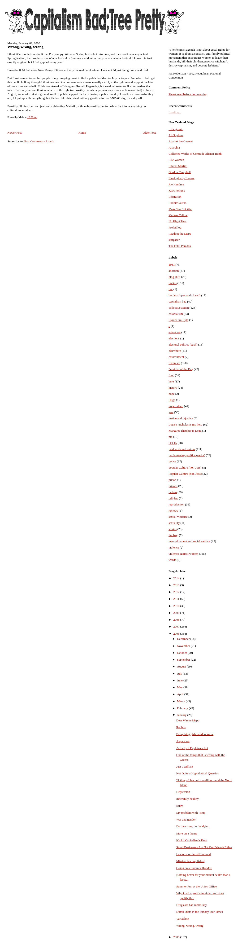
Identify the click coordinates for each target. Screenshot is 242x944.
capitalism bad (177, 301)
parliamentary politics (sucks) (187, 455)
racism (173, 492)
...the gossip (176, 129)
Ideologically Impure (181, 178)
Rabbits (181, 727)
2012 (176, 592)
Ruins (179, 806)
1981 (172, 264)
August (182, 666)
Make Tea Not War (180, 209)
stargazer (174, 239)
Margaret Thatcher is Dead (185, 430)
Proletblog (175, 227)
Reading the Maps (180, 233)
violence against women (183, 553)
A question (183, 741)
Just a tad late (184, 766)
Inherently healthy (187, 798)
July (180, 673)
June (180, 680)
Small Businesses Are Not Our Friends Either (204, 847)
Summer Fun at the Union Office (196, 886)
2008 (176, 619)
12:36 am (32, 117)
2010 (176, 606)
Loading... (175, 112)
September (184, 659)
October (182, 652)
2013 (176, 585)
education (175, 332)
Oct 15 (173, 443)
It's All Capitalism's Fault (191, 840)
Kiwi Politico (177, 190)
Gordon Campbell (180, 172)
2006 (176, 633)
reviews (173, 510)
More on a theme (186, 833)
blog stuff (174, 277)
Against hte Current (181, 141)
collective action (179, 307)
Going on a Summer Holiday (194, 868)
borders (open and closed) (184, 295)
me (170, 437)
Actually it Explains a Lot (192, 748)
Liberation (175, 196)
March (181, 701)
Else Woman (176, 160)
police (172, 461)
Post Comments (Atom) (39, 141)
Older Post (149, 132)
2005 (176, 937)
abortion (174, 270)
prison (172, 480)
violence (174, 547)
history (173, 387)
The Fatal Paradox (180, 246)
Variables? (182, 918)
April (180, 694)
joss (171, 412)
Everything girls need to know (194, 734)
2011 (176, 599)
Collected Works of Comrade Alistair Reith (195, 153)
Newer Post (14, 132)
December (183, 639)
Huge (172, 400)
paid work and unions (182, 449)
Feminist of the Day (181, 369)
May (180, 687)
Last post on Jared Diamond (193, 854)
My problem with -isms (190, 812)
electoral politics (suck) (183, 344)
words (172, 560)
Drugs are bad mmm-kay (191, 905)
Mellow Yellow (178, 215)
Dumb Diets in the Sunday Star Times (199, 911)
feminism (174, 363)
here (171, 381)
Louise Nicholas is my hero (185, 424)
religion (173, 498)
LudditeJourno (177, 203)
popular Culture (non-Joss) (185, 467)
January (182, 715)
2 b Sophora (176, 135)
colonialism (176, 314)
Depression (183, 792)
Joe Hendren (176, 184)
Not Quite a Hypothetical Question (197, 773)
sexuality (174, 523)
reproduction (176, 504)
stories (173, 529)
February (183, 708)
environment (176, 357)
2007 (176, 626)
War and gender (186, 819)
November (184, 646)
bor (171, 289)
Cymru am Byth (178, 320)
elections (174, 338)
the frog (173, 535)
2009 (176, 613)
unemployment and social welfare (189, 541)
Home (82, 132)
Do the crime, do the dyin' (192, 826)
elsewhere (175, 350)
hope (171, 393)
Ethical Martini (178, 166)
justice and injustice (181, 418)
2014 (176, 578)
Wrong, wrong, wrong (25, 47)
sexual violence (178, 516)
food (171, 375)
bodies (173, 283)
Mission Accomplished (190, 861)
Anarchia (174, 147)
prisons (173, 486)
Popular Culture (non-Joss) (185, 473)
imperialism (176, 406)
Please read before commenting (188, 94)
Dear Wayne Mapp (187, 720)
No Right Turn (177, 221)
